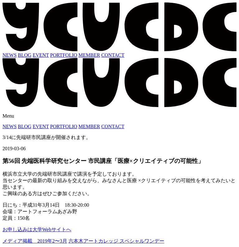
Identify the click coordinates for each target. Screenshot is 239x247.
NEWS (9, 55)
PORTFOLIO (63, 55)
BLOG (24, 55)
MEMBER (89, 55)
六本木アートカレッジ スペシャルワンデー (116, 241)
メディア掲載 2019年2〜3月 (34, 241)
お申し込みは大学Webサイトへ (36, 229)
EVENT (41, 55)
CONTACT (112, 55)
